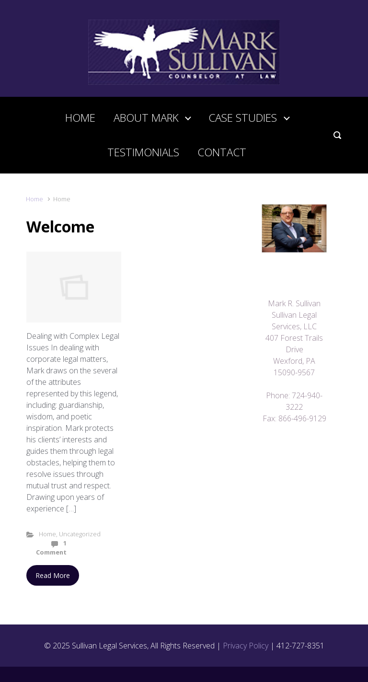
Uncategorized (80, 534)
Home (34, 199)
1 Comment (51, 547)
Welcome (60, 226)
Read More (52, 575)
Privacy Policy (245, 645)
